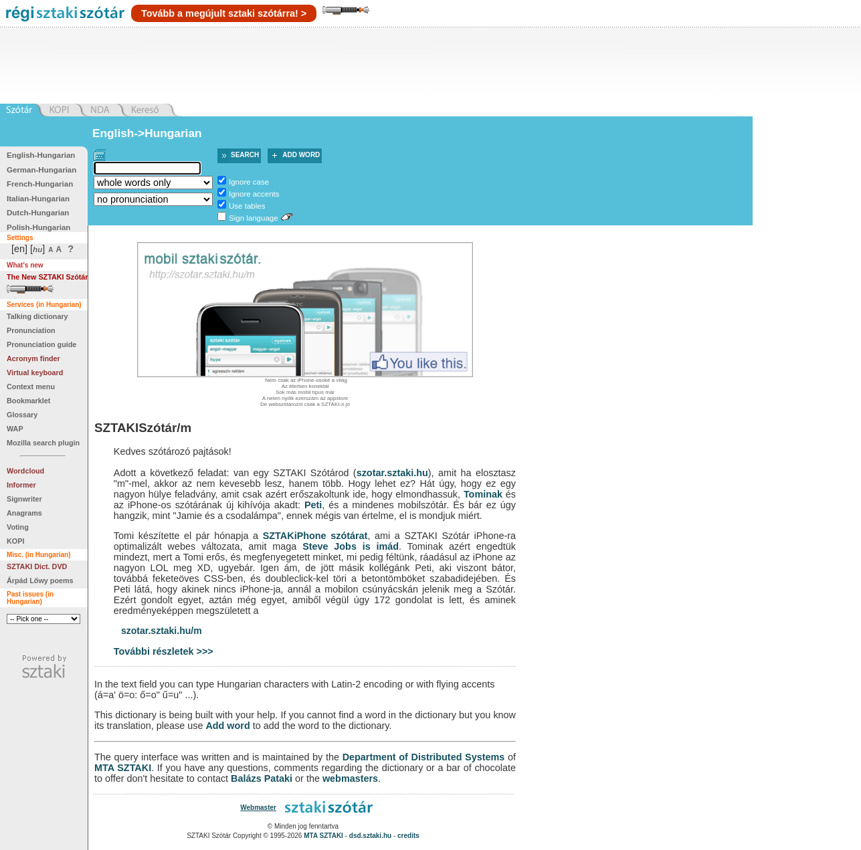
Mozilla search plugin (43, 443)
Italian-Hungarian (38, 199)
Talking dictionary (37, 316)
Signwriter (24, 499)
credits (408, 835)
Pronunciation (31, 330)
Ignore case (249, 182)
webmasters (350, 778)
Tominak (483, 494)
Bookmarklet (28, 401)
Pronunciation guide (41, 344)
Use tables (247, 206)
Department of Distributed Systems (424, 757)
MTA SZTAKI (122, 767)
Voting (18, 527)
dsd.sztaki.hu (370, 835)
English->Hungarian (147, 133)
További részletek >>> (163, 651)
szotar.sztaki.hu (392, 472)
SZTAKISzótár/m (142, 428)
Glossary (22, 415)
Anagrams (24, 513)
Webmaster (258, 807)
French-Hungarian (40, 184)
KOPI (15, 541)
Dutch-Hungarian (38, 213)
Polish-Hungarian (38, 227)
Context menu (31, 387)
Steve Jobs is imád (350, 546)
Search (245, 154)
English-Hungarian (41, 155)
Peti (313, 505)
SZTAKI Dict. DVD (37, 566)
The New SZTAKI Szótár (47, 277)
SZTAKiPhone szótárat (315, 535)
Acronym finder (33, 358)
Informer (21, 485)
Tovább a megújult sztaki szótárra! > (223, 13)
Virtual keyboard (35, 372)
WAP (15, 429)
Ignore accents (254, 194)
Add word (301, 154)
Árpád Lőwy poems (40, 580)
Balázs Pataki (261, 778)
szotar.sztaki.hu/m (161, 630)
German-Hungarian (41, 170)
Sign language (253, 218)
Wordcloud (25, 471)
